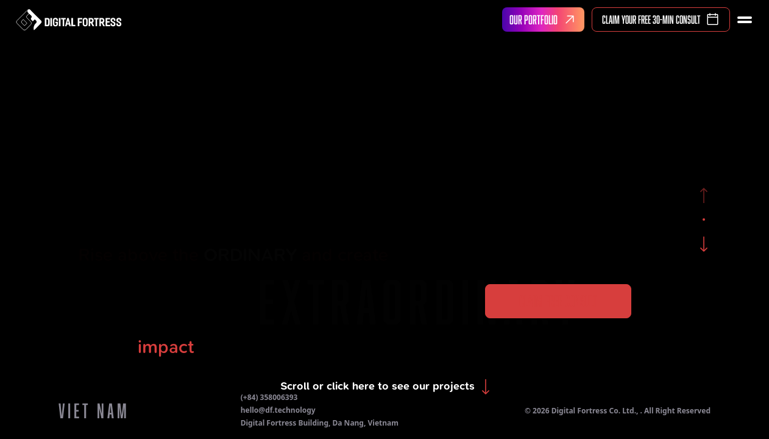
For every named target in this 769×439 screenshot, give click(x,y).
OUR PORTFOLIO (544, 19)
